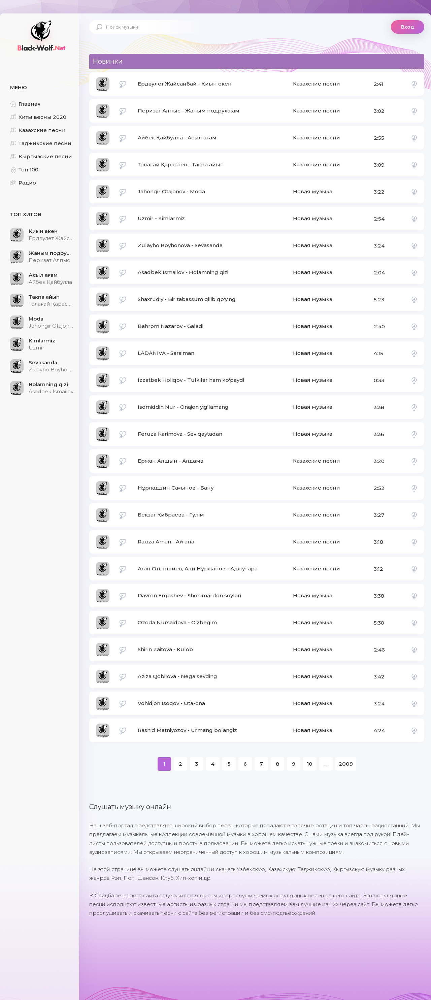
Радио (23, 182)
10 (309, 764)
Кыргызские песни (41, 156)
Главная (25, 104)
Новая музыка (312, 191)
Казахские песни (38, 130)
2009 (346, 764)
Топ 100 (24, 169)
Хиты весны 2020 (38, 117)
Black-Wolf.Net (40, 35)
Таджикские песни (40, 143)
